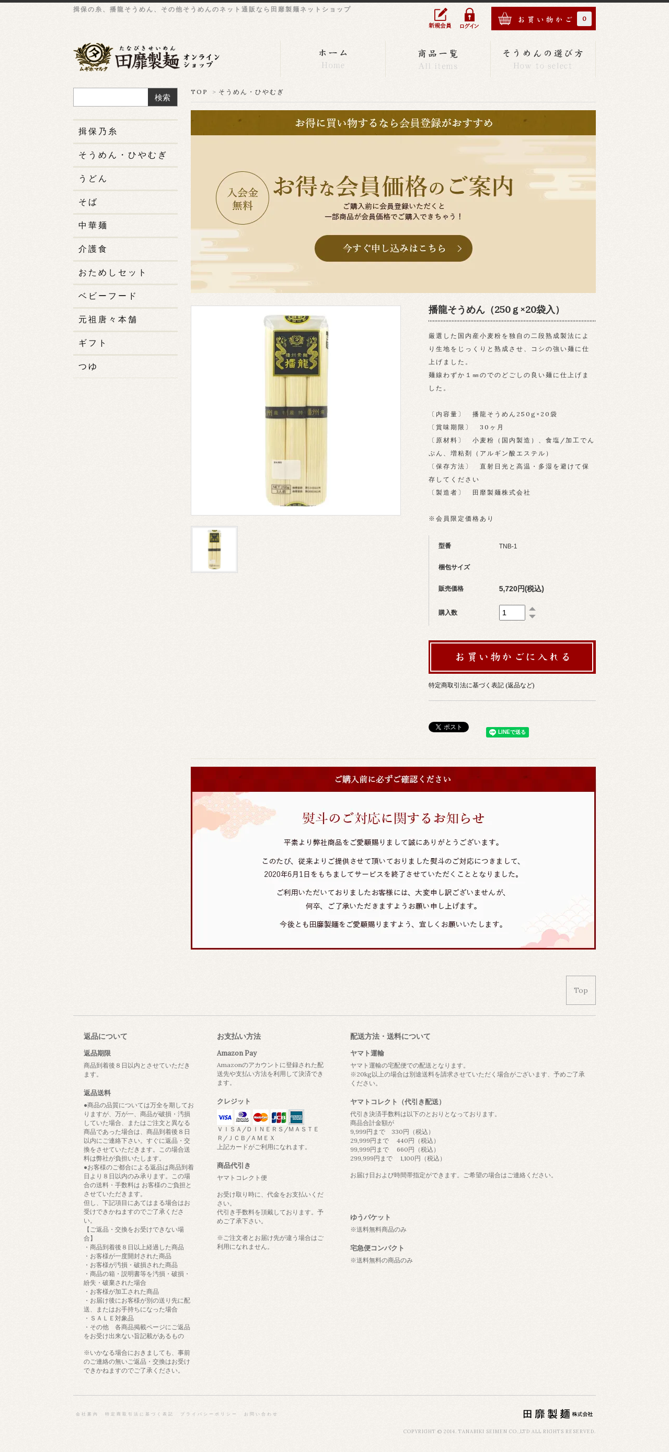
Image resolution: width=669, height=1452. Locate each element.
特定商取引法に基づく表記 (139, 1413)
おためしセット (113, 272)
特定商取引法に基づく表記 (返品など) (482, 685)
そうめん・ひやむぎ (251, 92)
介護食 (93, 248)
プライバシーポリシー (209, 1413)
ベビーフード (108, 295)
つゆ (88, 366)
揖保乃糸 (98, 131)
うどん (93, 178)
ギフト (93, 342)
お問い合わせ (261, 1413)
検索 (162, 97)
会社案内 (87, 1413)
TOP (199, 92)
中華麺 (93, 225)
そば (88, 201)
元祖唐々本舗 (108, 319)
